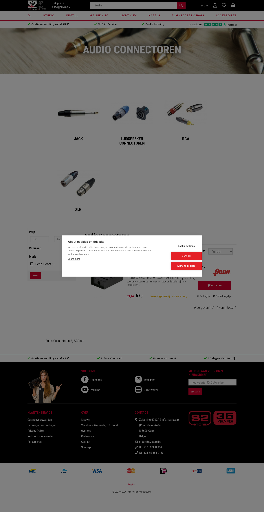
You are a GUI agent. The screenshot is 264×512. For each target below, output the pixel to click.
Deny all (178, 256)
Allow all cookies (178, 265)
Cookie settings (178, 246)
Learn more (74, 259)
